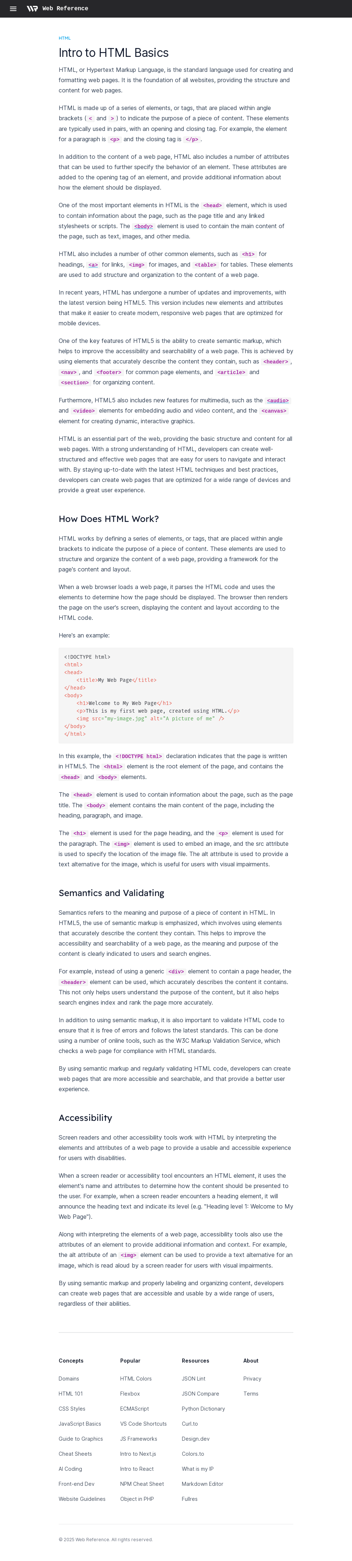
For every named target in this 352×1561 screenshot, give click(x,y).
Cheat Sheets (75, 1454)
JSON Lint (193, 1378)
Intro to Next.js (138, 1454)
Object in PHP (137, 1499)
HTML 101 (71, 1393)
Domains (69, 1378)
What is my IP (198, 1469)
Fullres (190, 1499)
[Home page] (57, 8)
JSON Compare (200, 1393)
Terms (250, 1393)
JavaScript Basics (80, 1424)
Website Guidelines (82, 1499)
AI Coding (70, 1469)
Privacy (252, 1378)
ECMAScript (134, 1408)
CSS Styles (72, 1408)
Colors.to (193, 1454)
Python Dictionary (203, 1408)
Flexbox (130, 1393)
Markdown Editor (202, 1484)
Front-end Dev (77, 1484)
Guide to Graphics (81, 1439)
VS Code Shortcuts (143, 1424)
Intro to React (137, 1469)
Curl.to (190, 1424)
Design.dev (196, 1439)
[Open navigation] (13, 8)
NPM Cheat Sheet (142, 1484)
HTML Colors (136, 1378)
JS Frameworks (138, 1439)
